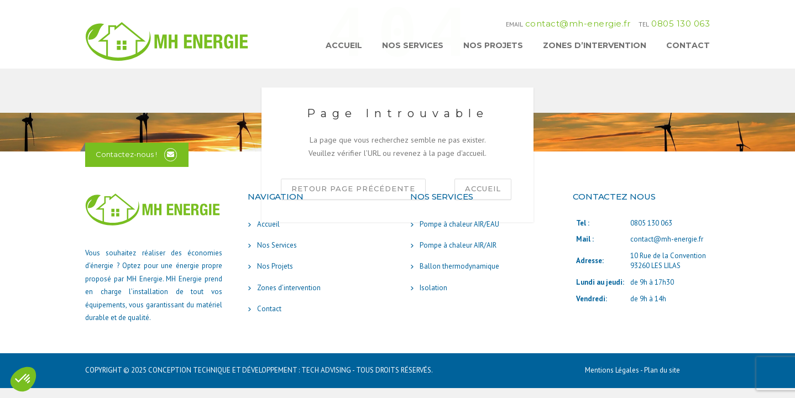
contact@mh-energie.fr (578, 23)
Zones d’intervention (594, 45)
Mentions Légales (612, 370)
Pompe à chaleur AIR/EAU (459, 224)
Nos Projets (493, 45)
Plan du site (662, 370)
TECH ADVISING (326, 370)
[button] (23, 379)
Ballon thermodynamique (459, 266)
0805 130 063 (680, 23)
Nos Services (412, 45)
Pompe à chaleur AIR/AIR (458, 245)
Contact (688, 45)
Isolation (433, 287)
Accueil (344, 45)
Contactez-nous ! (126, 154)
